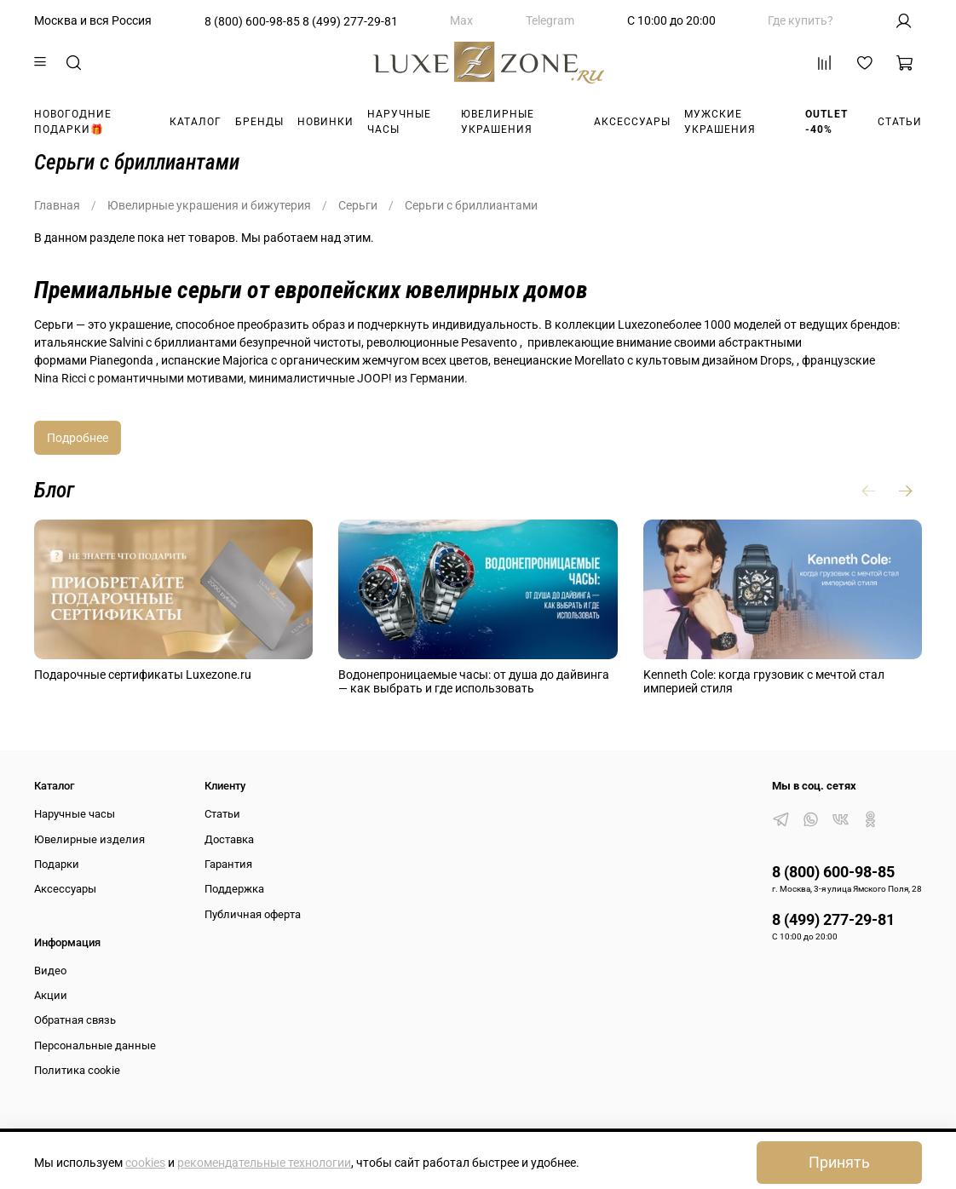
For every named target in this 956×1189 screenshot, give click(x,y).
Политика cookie (77, 1070)
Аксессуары (632, 122)
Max (461, 20)
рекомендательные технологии (264, 1162)
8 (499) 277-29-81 (350, 21)
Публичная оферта (252, 914)
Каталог (196, 122)
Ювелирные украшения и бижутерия (209, 205)
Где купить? (800, 20)
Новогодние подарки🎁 (73, 121)
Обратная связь (75, 1020)
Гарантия (228, 864)
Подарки (56, 864)
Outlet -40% (826, 121)
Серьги (357, 205)
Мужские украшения (720, 121)
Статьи (900, 122)
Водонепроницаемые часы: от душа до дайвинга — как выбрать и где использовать (473, 682)
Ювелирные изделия (89, 839)
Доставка (229, 839)
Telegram (550, 20)
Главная (57, 205)
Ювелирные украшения (497, 121)
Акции (50, 995)
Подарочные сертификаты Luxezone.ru (142, 674)
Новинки (325, 122)
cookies (145, 1162)
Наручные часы (399, 121)
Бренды (259, 122)
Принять (839, 1162)
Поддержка (234, 888)
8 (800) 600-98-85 (252, 21)
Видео (50, 970)
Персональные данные (95, 1045)
